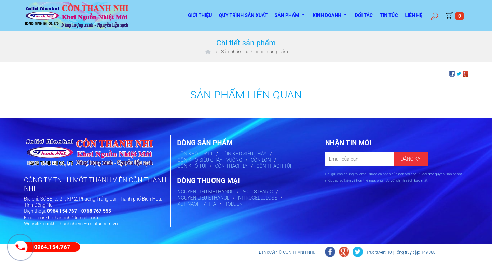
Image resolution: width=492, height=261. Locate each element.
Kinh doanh (330, 14)
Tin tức (389, 15)
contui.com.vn (103, 223)
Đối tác (364, 15)
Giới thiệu (200, 15)
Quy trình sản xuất (243, 15)
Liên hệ (413, 15)
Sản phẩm (290, 14)
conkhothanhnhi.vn (63, 223)
